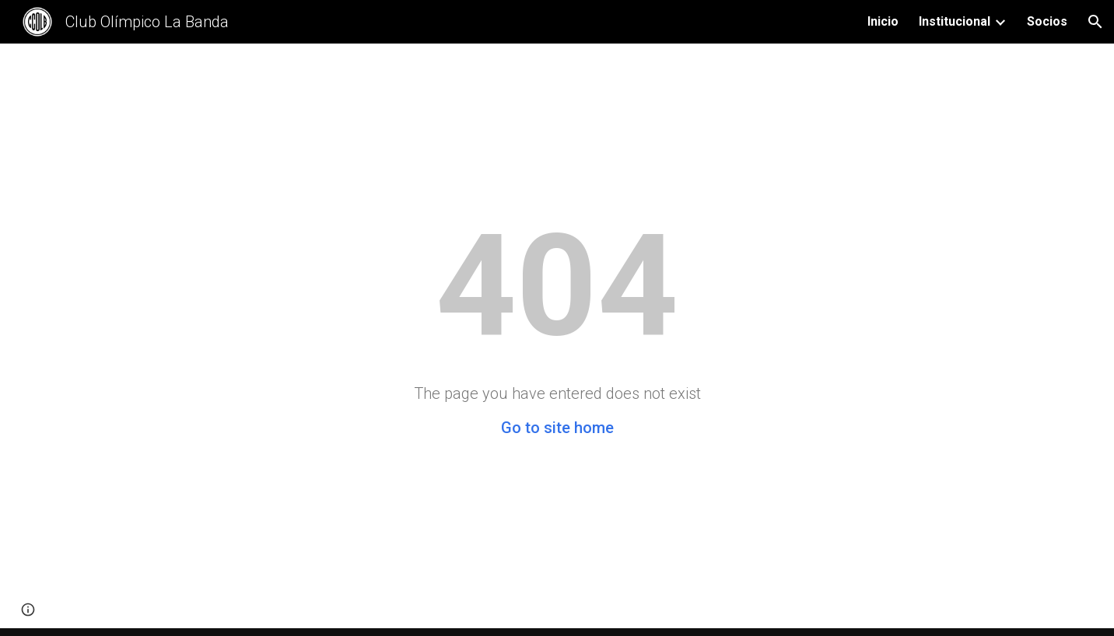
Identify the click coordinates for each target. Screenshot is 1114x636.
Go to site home (557, 427)
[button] (1095, 21)
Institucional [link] (954, 21)
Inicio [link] (883, 21)
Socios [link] (1047, 21)
